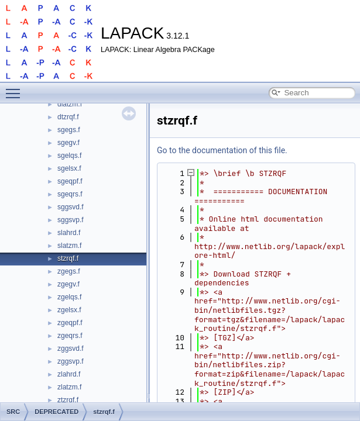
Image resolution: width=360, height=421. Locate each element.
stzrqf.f (67, 258)
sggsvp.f (70, 220)
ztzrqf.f (67, 400)
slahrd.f (68, 233)
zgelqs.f (69, 297)
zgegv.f (68, 284)
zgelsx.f (69, 310)
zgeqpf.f (70, 323)
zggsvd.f (70, 348)
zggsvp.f (70, 361)
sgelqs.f (69, 155)
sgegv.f (68, 143)
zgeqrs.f (70, 336)
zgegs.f (68, 271)
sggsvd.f (70, 207)
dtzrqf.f (68, 117)
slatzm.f (69, 245)
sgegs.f (68, 130)
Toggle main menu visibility (16, 88)
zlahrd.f (68, 374)
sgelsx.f (69, 168)
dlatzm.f (69, 104)
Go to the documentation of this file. (222, 150)
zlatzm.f (69, 387)
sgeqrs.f (70, 194)
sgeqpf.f (70, 181)
